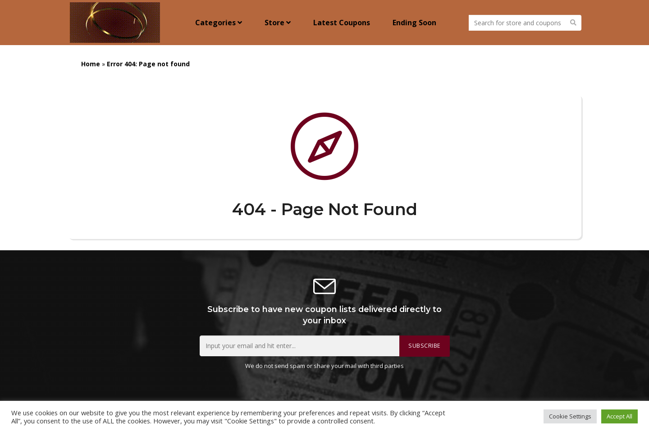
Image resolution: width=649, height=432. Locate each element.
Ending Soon (414, 23)
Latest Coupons (341, 23)
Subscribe (424, 345)
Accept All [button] (619, 416)
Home (90, 64)
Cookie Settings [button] (570, 416)
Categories (218, 23)
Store (278, 23)
